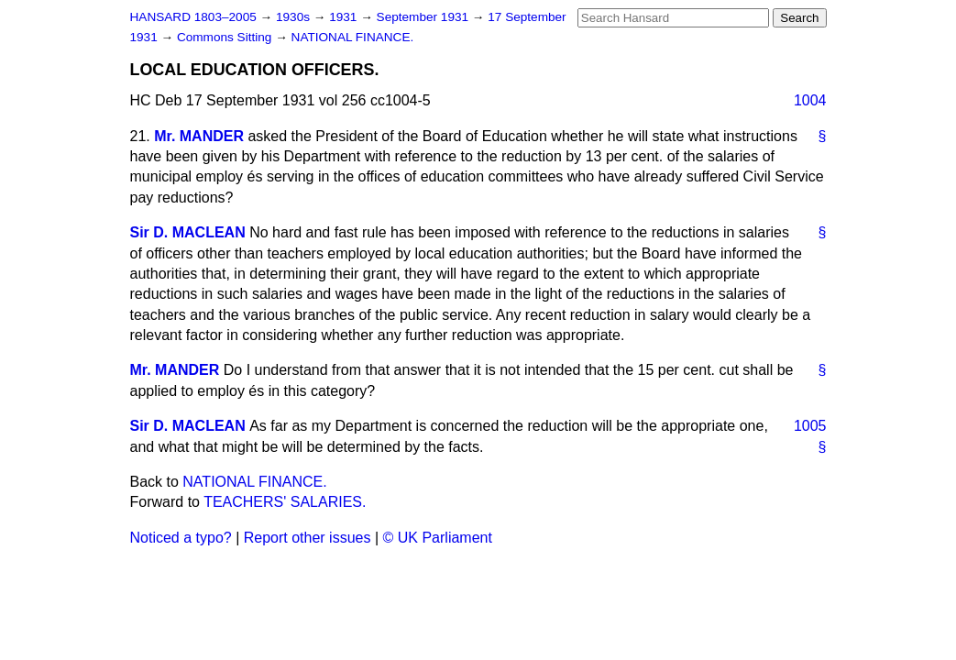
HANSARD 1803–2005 (193, 17)
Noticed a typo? (181, 537)
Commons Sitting (226, 37)
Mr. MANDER (199, 136)
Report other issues (307, 537)
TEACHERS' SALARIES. (284, 502)
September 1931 (424, 17)
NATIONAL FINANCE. (352, 37)
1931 (344, 17)
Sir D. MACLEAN (188, 232)
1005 (810, 426)
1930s (294, 17)
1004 (810, 100)
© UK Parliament (437, 537)
